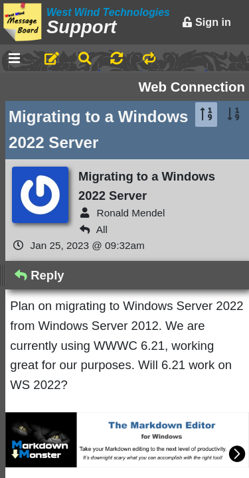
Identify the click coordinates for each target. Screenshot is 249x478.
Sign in (206, 22)
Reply (39, 275)
